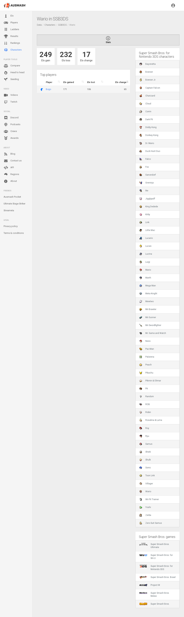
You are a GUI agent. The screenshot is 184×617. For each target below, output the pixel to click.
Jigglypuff (147, 198)
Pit (143, 388)
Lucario (146, 238)
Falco (145, 159)
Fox (144, 167)
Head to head (14, 72)
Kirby (144, 214)
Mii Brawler (147, 309)
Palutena (146, 356)
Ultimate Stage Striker (14, 203)
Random (146, 396)
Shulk (145, 459)
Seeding (11, 79)
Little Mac (147, 230)
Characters (13, 50)
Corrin (145, 111)
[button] (173, 5)
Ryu (144, 436)
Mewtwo (146, 301)
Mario (145, 269)
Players (11, 22)
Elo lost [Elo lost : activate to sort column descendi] (91, 82)
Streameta (9, 210)
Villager (146, 483)
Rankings (12, 43)
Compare (12, 65)
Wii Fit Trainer (149, 499)
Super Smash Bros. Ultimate (154, 546)
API (9, 167)
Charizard (147, 95)
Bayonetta (147, 64)
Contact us (13, 160)
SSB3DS (62, 24)
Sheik (145, 451)
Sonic (145, 467)
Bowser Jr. (147, 79)
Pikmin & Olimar (150, 380)
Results (11, 36)
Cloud (145, 103)
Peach (145, 364)
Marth (145, 277)
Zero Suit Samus (150, 523)
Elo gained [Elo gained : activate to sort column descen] (68, 82)
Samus (145, 444)
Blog (9, 154)
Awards (11, 138)
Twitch (10, 102)
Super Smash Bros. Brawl (157, 577)
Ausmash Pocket (12, 196)
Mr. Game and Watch (152, 333)
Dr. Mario (146, 143)
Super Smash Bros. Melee (154, 594)
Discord (11, 117)
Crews (10, 131)
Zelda (145, 515)
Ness (145, 341)
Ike (143, 190)
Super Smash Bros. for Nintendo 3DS (156, 567)
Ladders (11, 29)
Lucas (145, 246)
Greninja (146, 182)
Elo (9, 16)
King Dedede (148, 206)
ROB (144, 404)
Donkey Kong (148, 135)
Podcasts (12, 124)
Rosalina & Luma (150, 420)
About (10, 181)
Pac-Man (146, 348)
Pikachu (146, 372)
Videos (11, 95)
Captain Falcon (149, 87)
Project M (149, 585)
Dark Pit (146, 119)
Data (39, 24)
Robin (145, 412)
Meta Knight (148, 293)
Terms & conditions (14, 233)
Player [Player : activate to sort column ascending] (49, 82)
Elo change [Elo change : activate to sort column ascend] (120, 82)
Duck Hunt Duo (149, 151)
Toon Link (147, 475)
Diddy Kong (148, 127)
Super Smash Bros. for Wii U (156, 556)
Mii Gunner (147, 317)
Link (144, 222)
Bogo (48, 89)
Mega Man (147, 285)
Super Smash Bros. (154, 603)
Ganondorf (147, 174)
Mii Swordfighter (150, 325)
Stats (108, 40)
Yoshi (145, 507)
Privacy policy (11, 226)
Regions (11, 174)
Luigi (144, 262)
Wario (145, 491)
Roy (144, 428)
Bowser (146, 71)
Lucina (145, 253)
